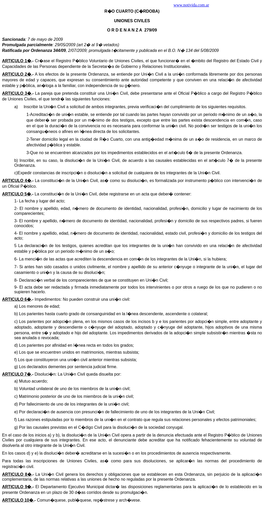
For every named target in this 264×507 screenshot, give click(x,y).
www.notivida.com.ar (191, 5)
